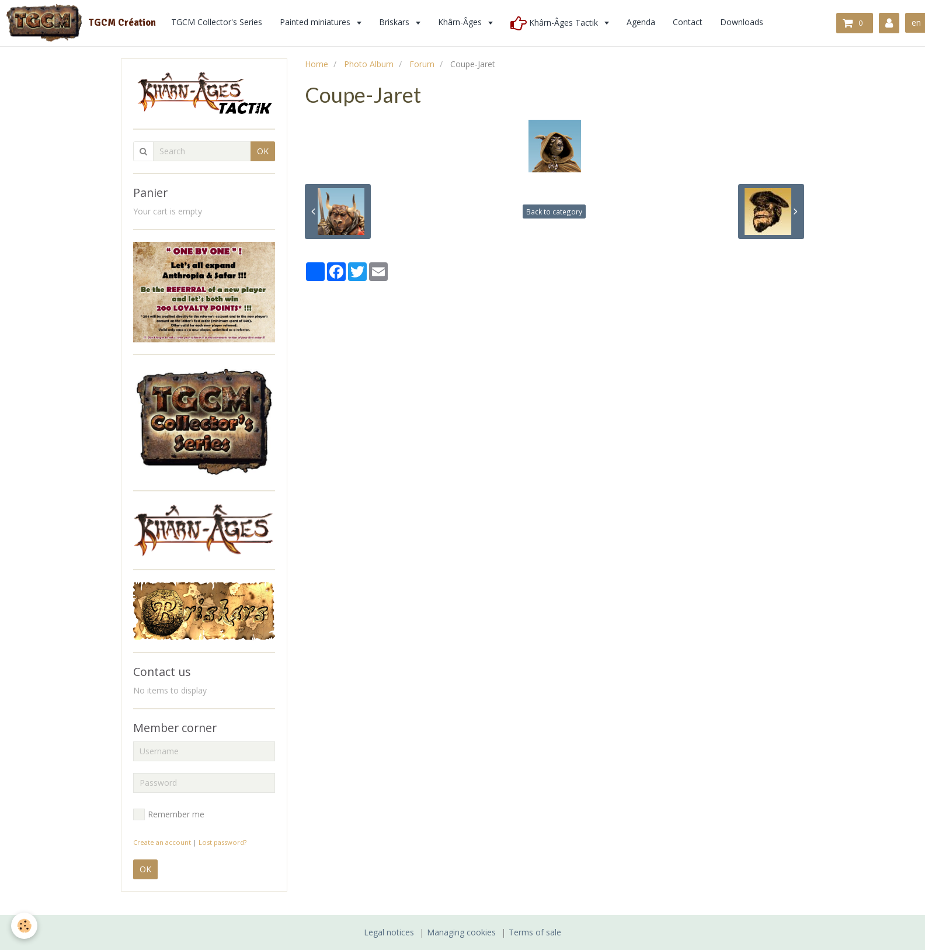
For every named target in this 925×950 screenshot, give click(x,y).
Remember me (168, 814)
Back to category (554, 211)
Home (316, 64)
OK (263, 151)
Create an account (162, 842)
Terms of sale (535, 932)
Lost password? (222, 842)
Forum (421, 64)
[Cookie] (25, 926)
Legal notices (389, 932)
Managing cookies (461, 932)
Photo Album (369, 64)
